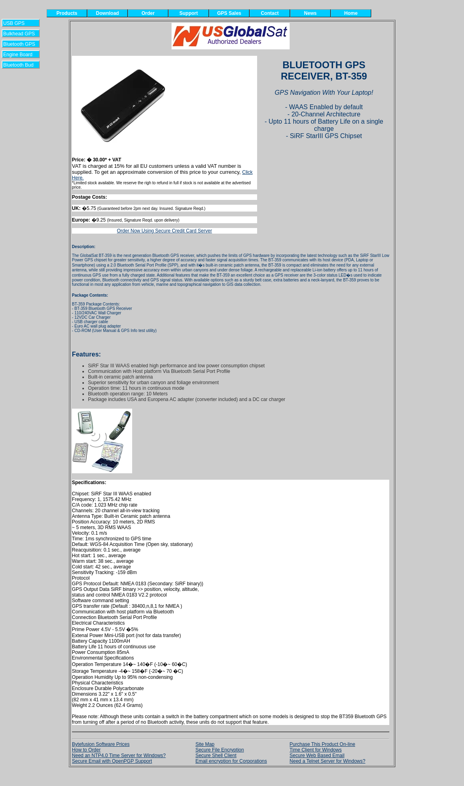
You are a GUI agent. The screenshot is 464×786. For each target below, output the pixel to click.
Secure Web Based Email (317, 755)
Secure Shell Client (215, 755)
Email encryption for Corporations (231, 761)
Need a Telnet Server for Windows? (328, 761)
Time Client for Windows (316, 750)
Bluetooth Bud (18, 65)
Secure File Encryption (219, 750)
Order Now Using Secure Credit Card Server (164, 231)
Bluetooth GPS (19, 44)
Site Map (204, 744)
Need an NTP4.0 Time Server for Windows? (119, 755)
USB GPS (18, 23)
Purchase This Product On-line (322, 744)
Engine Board (18, 54)
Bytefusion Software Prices (100, 744)
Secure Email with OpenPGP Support (112, 761)
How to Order (86, 750)
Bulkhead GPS (19, 34)
